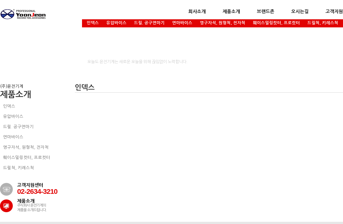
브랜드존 (265, 11)
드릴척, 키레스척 (322, 23)
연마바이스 (182, 23)
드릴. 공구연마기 (149, 23)
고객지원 (334, 11)
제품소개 (231, 11)
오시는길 (300, 11)
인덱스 (93, 23)
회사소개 (197, 11)
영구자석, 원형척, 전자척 (222, 23)
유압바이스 (116, 23)
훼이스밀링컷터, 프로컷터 (276, 23)
